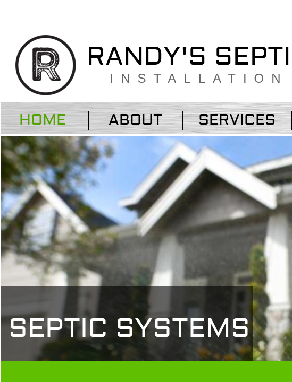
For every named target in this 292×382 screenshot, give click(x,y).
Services (237, 120)
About (135, 120)
